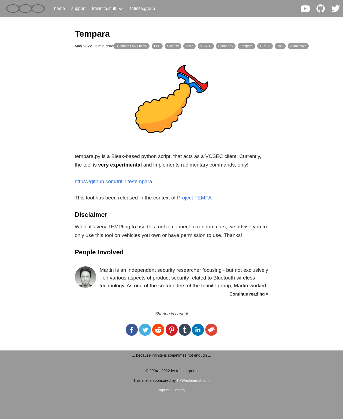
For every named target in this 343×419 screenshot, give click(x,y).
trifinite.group (142, 8)
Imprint (163, 390)
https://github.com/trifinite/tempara (113, 181)
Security (173, 46)
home (59, 8)
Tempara (246, 46)
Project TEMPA (194, 198)
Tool (280, 46)
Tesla (189, 46)
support (78, 8)
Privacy (179, 390)
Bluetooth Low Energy (131, 46)
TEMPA (265, 46)
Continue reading (248, 294)
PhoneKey (225, 46)
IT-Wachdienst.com (193, 380)
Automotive (298, 46)
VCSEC (205, 46)
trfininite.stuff (104, 8)
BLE (157, 46)
